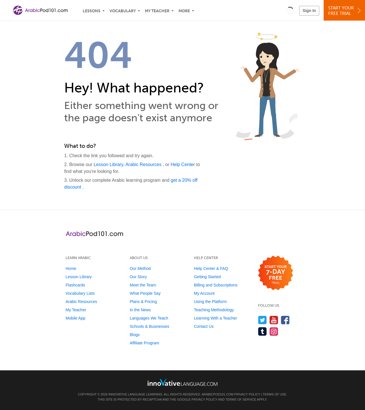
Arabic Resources (144, 164)
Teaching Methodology (214, 310)
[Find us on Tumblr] (262, 331)
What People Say (145, 293)
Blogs (135, 334)
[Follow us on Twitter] (262, 320)
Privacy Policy (247, 394)
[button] (289, 10)
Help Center (183, 164)
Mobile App (75, 318)
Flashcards (75, 285)
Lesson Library (108, 164)
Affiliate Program (144, 343)
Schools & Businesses (149, 326)
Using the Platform (210, 301)
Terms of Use (274, 394)
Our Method (140, 268)
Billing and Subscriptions (216, 285)
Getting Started (207, 276)
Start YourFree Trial (345, 10)
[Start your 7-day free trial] (275, 273)
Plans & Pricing (143, 301)
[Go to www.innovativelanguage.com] (182, 382)
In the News (140, 310)
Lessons (91, 11)
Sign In (309, 10)
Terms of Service (241, 399)
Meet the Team (143, 285)
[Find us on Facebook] (285, 320)
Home (71, 268)
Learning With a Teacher (215, 318)
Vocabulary (123, 11)
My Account (204, 293)
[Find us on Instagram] (273, 331)
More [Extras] (184, 11)
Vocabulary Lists (80, 293)
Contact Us (204, 326)
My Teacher (157, 11)
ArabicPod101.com (218, 394)
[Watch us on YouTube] (273, 320)
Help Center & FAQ (211, 268)
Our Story (138, 276)
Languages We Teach (149, 318)
